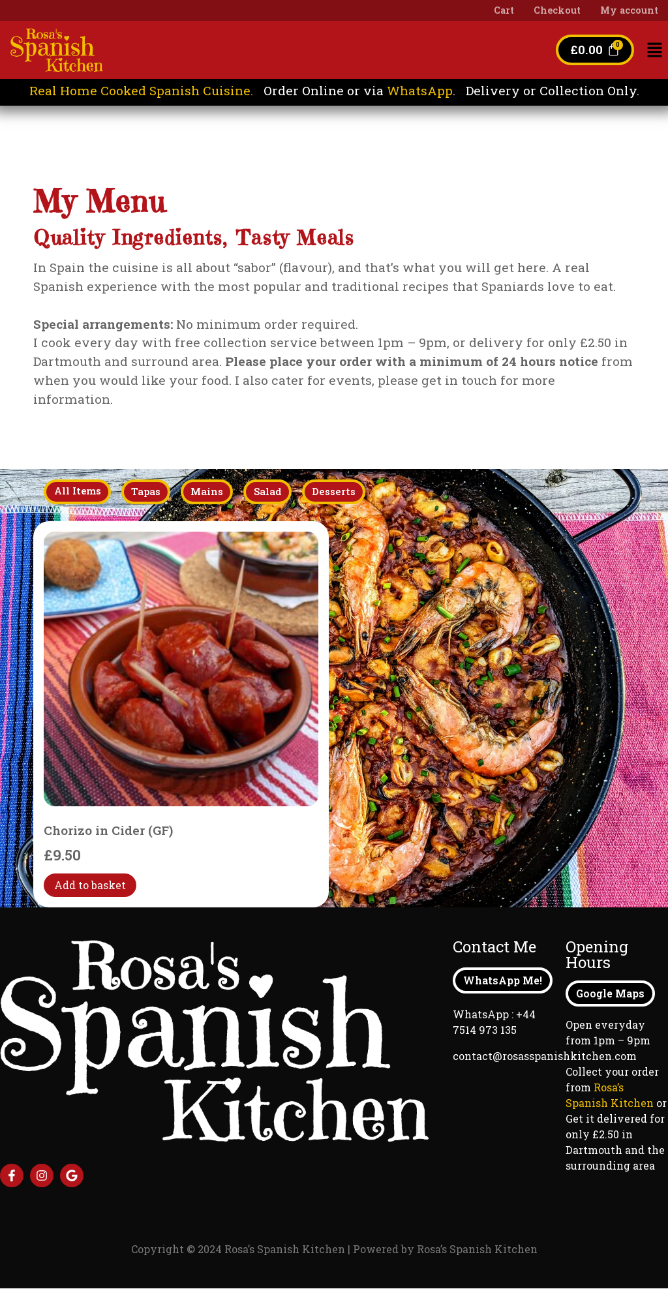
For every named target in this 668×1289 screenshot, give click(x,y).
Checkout (557, 10)
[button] (655, 51)
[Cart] (594, 50)
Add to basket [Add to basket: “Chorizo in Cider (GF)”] (90, 885)
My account (629, 10)
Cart (504, 10)
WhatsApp (420, 90)
